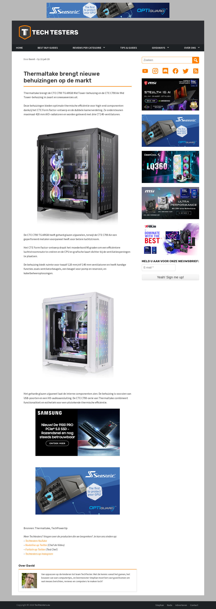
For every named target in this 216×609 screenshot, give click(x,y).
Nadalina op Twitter (36, 545)
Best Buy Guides (48, 47)
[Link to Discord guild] (165, 71)
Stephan (159, 605)
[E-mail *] (159, 267)
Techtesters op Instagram (39, 553)
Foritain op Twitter (35, 549)
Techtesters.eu (42, 604)
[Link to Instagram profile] (155, 71)
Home (19, 47)
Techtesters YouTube (36, 540)
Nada (169, 605)
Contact (194, 605)
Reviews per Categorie (87, 47)
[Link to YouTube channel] (145, 71)
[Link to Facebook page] (175, 71)
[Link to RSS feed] (195, 71)
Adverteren (181, 605)
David (32, 59)
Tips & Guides (128, 47)
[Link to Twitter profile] (185, 71)
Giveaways (158, 47)
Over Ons (190, 47)
